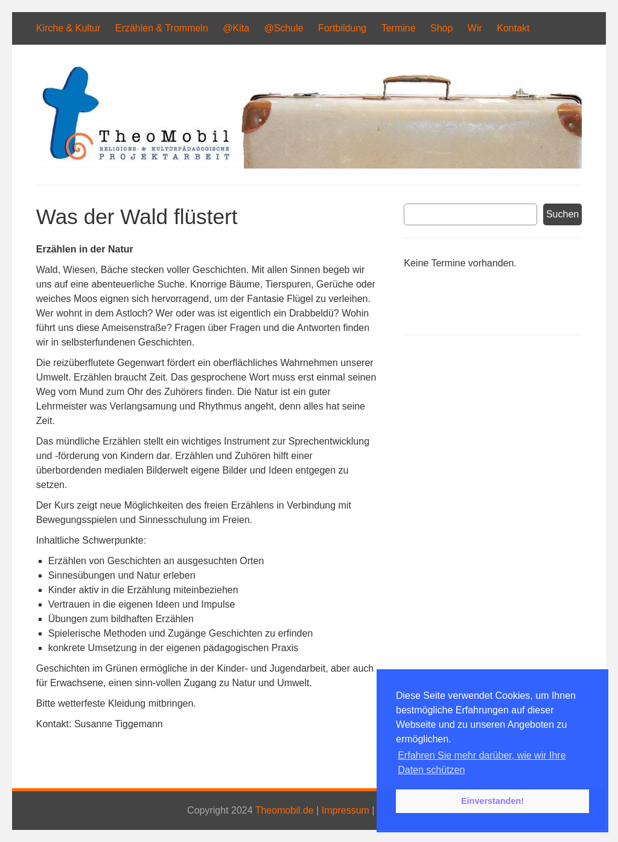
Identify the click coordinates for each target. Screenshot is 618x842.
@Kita (236, 28)
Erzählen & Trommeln (161, 28)
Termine (398, 28)
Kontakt (513, 28)
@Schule (284, 28)
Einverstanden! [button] (492, 801)
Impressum (345, 810)
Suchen (562, 214)
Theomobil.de (284, 810)
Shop (441, 28)
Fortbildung (342, 28)
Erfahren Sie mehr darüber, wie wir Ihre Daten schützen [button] (481, 762)
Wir (475, 28)
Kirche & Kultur (68, 28)
